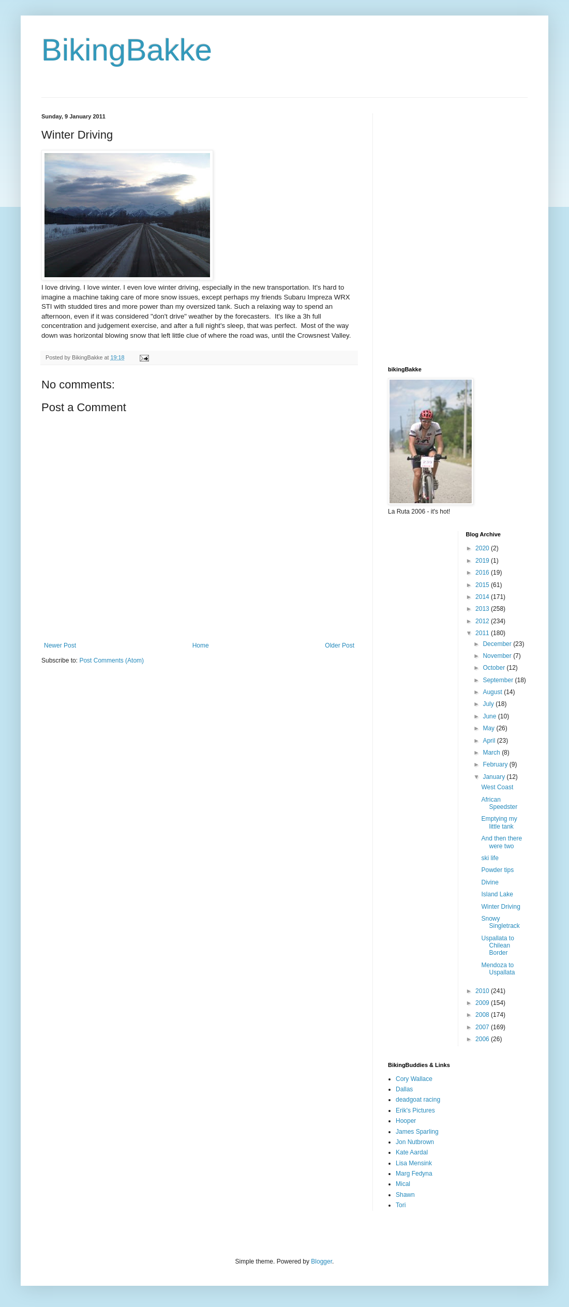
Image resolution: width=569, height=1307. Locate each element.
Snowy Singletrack (500, 922)
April (490, 740)
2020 (483, 548)
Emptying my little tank (499, 822)
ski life (489, 858)
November (498, 655)
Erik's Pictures (415, 1110)
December (498, 644)
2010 (483, 991)
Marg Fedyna (414, 1173)
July (489, 704)
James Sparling (417, 1131)
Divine (489, 882)
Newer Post (60, 645)
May (489, 728)
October (494, 667)
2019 (483, 560)
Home (200, 645)
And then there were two (501, 842)
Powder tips (497, 870)
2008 (483, 1014)
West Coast (497, 787)
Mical (403, 1184)
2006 (483, 1039)
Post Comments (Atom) (111, 660)
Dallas (404, 1089)
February (496, 764)
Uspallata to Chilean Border (497, 946)
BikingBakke (126, 50)
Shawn (405, 1194)
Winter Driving (500, 906)
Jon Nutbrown (415, 1142)
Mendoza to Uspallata (498, 969)
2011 (483, 633)
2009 (483, 1002)
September (499, 680)
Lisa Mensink (414, 1163)
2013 (483, 608)
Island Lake (497, 894)
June (490, 716)
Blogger (321, 1261)
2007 (483, 1027)
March (492, 752)
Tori (401, 1205)
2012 (483, 621)
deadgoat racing (418, 1099)
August (493, 692)
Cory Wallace (414, 1079)
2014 (483, 596)
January (494, 776)
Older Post (339, 645)
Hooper (406, 1120)
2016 (483, 572)
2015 (483, 585)
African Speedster (499, 803)
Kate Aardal (412, 1152)
